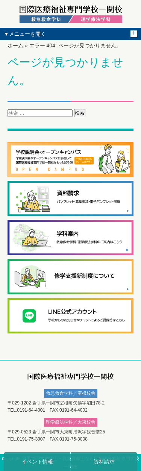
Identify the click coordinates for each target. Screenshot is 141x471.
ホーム (15, 45)
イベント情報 (37, 462)
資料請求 (104, 462)
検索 (80, 113)
